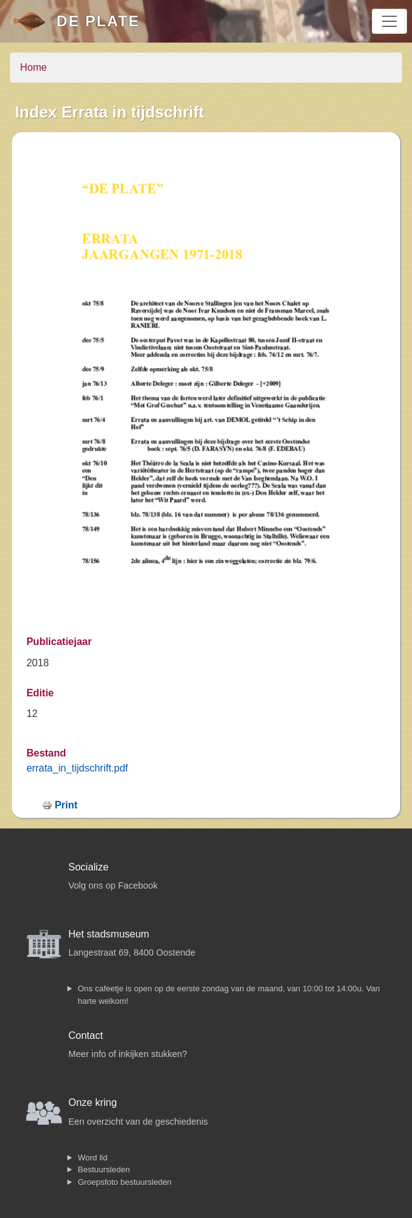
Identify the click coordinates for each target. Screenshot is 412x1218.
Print (66, 805)
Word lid (92, 1157)
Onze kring (92, 1102)
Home (33, 67)
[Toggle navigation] (389, 21)
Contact (85, 1035)
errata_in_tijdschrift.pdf (77, 768)
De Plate (98, 21)
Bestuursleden (104, 1169)
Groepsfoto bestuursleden (125, 1182)
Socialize (88, 867)
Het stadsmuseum (108, 934)
